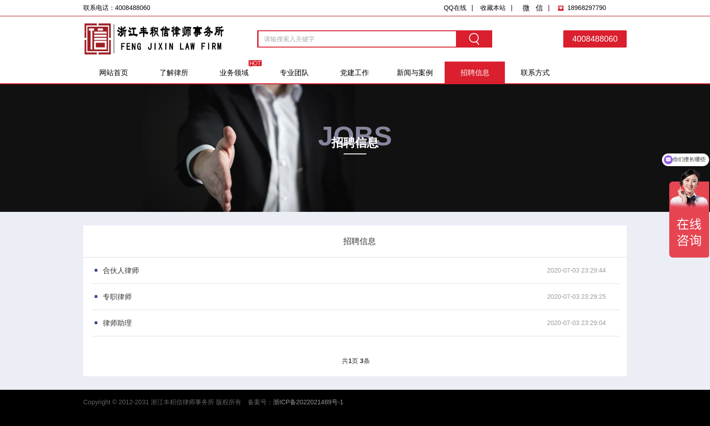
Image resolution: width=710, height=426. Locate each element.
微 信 (533, 8)
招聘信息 (475, 73)
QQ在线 (455, 7)
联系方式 (535, 73)
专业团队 (294, 73)
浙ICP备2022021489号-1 (308, 402)
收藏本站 (493, 7)
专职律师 (117, 297)
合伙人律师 (121, 270)
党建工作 (354, 73)
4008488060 (595, 38)
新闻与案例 (415, 73)
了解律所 (173, 73)
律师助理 (117, 323)
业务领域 (234, 73)
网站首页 (113, 73)
